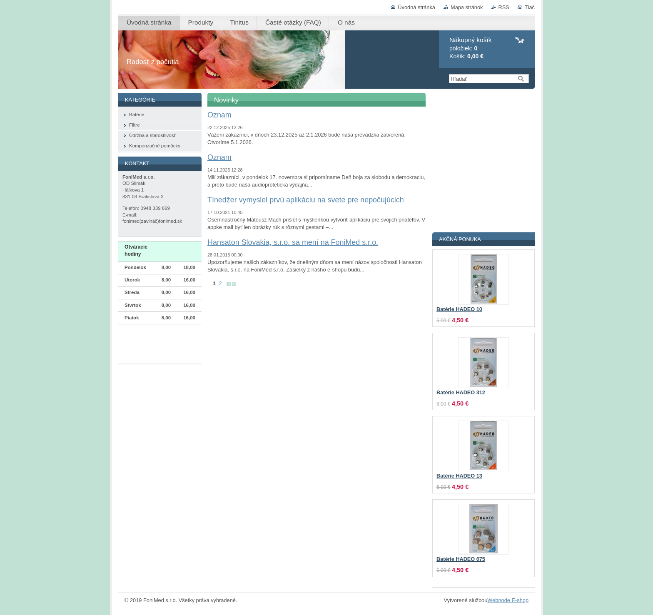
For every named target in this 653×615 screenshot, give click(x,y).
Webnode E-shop (507, 600)
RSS (503, 7)
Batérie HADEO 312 (460, 393)
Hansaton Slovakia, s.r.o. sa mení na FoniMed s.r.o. (292, 242)
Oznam (219, 115)
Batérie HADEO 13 (459, 476)
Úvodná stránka (416, 7)
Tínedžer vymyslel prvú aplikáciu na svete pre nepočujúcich (305, 200)
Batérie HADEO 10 (459, 309)
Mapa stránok (467, 7)
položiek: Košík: (470, 48)
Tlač (530, 7)
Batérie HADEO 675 (460, 559)
